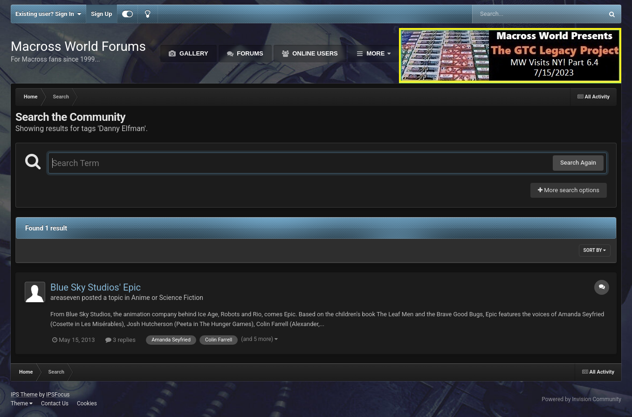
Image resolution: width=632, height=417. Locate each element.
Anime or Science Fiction (167, 297)
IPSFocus (57, 394)
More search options (568, 190)
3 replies (120, 339)
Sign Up (101, 13)
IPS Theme (24, 394)
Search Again (578, 162)
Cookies (87, 403)
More (375, 53)
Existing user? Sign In (48, 14)
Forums (249, 53)
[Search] (514, 14)
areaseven (65, 297)
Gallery (193, 53)
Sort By (595, 250)
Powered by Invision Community (581, 399)
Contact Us (55, 403)
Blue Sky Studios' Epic (95, 287)
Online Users (314, 53)
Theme (22, 403)
